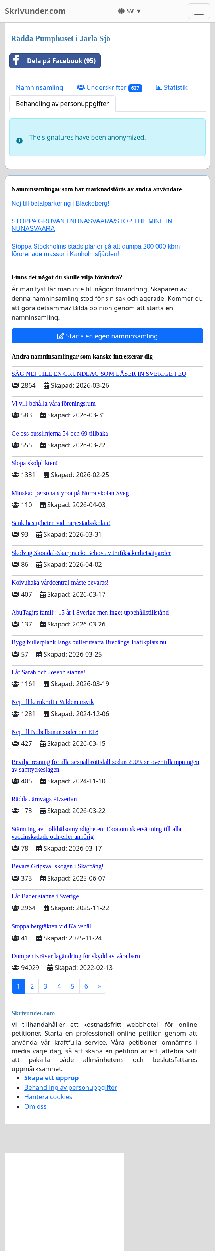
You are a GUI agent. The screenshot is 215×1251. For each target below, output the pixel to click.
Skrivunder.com (35, 11)
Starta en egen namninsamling (107, 336)
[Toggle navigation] (199, 11)
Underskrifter (109, 87)
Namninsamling (39, 87)
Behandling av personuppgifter (62, 103)
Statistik (172, 87)
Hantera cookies (48, 1097)
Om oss (35, 1106)
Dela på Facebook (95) (53, 61)
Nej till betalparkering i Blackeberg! (60, 203)
